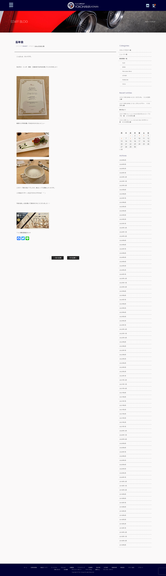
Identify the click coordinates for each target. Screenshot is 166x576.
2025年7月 (122, 198)
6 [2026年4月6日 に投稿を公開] (121, 138)
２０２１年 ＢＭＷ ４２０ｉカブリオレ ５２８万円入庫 (134, 98)
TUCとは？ (63, 567)
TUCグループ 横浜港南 (83, 5)
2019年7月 (122, 503)
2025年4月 (122, 211)
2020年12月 (123, 431)
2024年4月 (122, 262)
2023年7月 (122, 300)
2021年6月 (122, 405)
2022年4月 (122, 363)
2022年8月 (122, 346)
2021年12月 (123, 380)
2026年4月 (122, 160)
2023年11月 (123, 283)
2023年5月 (122, 308)
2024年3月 (122, 266)
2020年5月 (122, 460)
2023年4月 (122, 312)
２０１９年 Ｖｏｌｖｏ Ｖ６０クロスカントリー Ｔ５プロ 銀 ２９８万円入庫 (134, 115)
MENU (12, 5)
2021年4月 (122, 414)
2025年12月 (123, 177)
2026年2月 (122, 168)
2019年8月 (122, 498)
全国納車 (90, 567)
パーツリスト (54, 567)
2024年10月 (123, 236)
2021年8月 (122, 397)
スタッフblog (88, 569)
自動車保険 (114, 567)
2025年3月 (122, 215)
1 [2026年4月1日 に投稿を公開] (130, 136)
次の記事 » (73, 258)
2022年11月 (123, 333)
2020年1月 (122, 477)
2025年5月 (122, 207)
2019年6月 (122, 507)
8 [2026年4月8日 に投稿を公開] (130, 138)
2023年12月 (123, 278)
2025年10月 (123, 185)
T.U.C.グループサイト (108, 569)
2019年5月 (122, 511)
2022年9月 (122, 342)
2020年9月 (122, 443)
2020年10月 (123, 439)
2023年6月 (122, 304)
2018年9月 (122, 545)
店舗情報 (72, 567)
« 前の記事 (57, 258)
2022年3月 (122, 367)
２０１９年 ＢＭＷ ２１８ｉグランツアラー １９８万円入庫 (134, 104)
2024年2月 (122, 270)
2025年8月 (122, 194)
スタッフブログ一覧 (39, 46)
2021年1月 (122, 426)
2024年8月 (122, 245)
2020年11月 (123, 435)
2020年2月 (122, 473)
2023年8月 (122, 295)
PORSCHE (124, 80)
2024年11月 (123, 232)
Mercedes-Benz (125, 71)
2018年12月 (123, 532)
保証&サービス (43, 567)
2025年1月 (122, 223)
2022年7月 (122, 350)
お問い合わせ (57, 569)
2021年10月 (123, 388)
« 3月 (121, 149)
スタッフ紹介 (131, 567)
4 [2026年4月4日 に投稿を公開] (143, 136)
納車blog (97, 569)
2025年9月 (122, 190)
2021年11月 (123, 384)
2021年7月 (122, 401)
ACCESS (154, 7)
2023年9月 (122, 291)
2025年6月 (122, 202)
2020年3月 (122, 469)
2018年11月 (123, 536)
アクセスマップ (81, 567)
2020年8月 (122, 448)
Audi (122, 63)
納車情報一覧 (123, 59)
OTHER (123, 75)
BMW (122, 67)
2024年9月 (122, 240)
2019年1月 (122, 528)
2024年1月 (122, 274)
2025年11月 (123, 181)
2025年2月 (122, 219)
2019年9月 (122, 494)
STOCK (147, 7)
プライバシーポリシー (77, 569)
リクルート (140, 567)
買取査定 (122, 567)
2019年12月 (123, 481)
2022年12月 (123, 329)
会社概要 (66, 569)
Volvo (122, 84)
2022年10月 (123, 338)
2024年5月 (122, 257)
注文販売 (106, 567)
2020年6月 (122, 456)
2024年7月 (122, 249)
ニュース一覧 (123, 54)
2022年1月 (122, 376)
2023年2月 (122, 321)
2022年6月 (122, 355)
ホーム (25, 567)
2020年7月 (122, 452)
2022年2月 (122, 371)
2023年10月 (123, 287)
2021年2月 (122, 422)
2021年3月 (122, 418)
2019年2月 (122, 524)
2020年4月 (122, 465)
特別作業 (98, 567)
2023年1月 (122, 325)
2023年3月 (122, 316)
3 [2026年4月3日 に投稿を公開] (139, 136)
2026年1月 (122, 173)
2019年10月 (123, 490)
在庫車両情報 (34, 567)
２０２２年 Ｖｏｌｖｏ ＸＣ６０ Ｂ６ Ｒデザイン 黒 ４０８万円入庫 (134, 121)
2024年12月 (123, 228)
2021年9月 (122, 393)
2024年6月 (122, 253)
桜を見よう (122, 110)
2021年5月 (122, 410)
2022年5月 (122, 359)
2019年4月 (122, 515)
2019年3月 (122, 519)
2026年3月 (122, 164)
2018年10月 (123, 541)
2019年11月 (123, 486)
